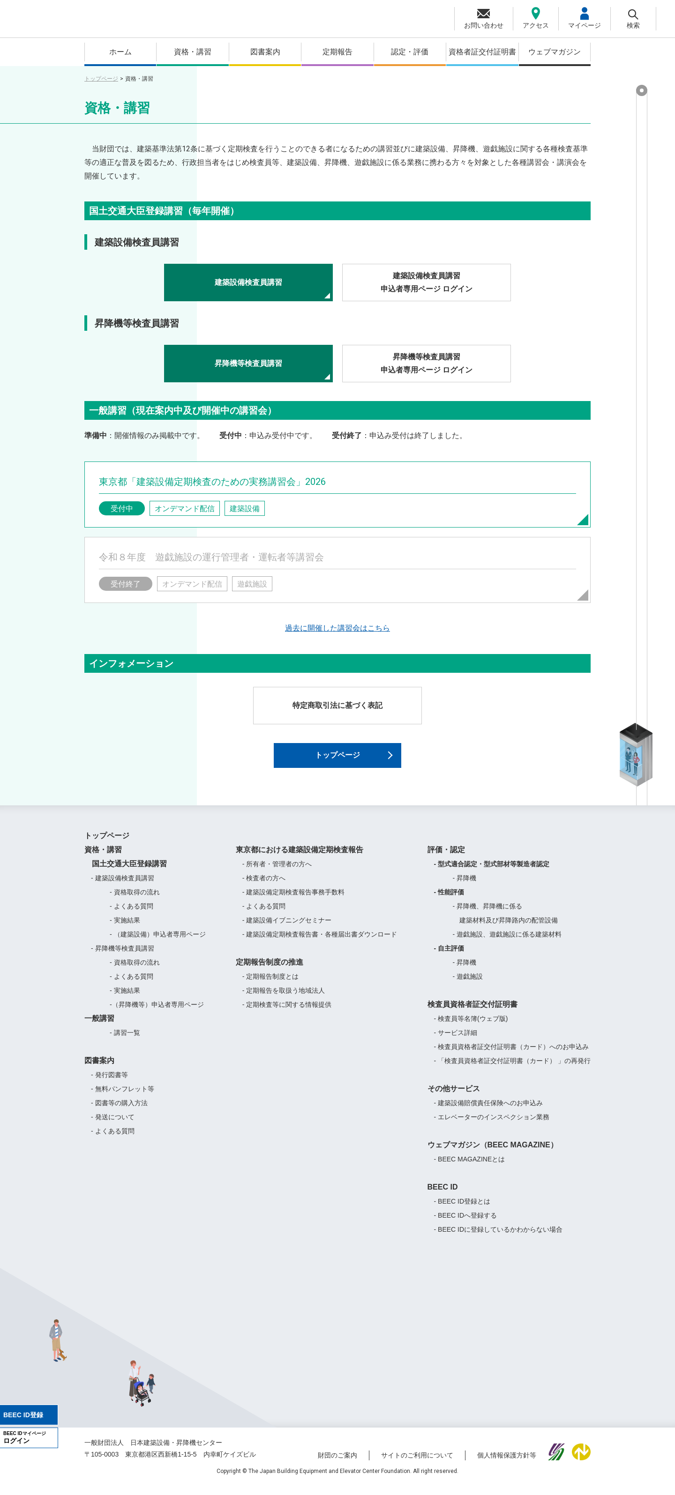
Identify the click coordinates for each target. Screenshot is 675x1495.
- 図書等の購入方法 (119, 1111)
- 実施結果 (125, 928)
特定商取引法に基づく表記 (337, 705)
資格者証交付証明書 (482, 52)
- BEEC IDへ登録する (465, 1223)
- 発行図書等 (109, 1083)
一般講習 (99, 1027)
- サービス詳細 (456, 1041)
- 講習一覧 (125, 1041)
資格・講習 (192, 52)
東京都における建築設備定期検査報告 (299, 858)
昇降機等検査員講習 (248, 363)
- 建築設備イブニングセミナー (287, 928)
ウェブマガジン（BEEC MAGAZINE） (493, 1153)
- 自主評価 (449, 956)
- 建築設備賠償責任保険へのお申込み (488, 1111)
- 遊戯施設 (468, 985)
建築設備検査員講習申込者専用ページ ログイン (426, 282)
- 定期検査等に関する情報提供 (287, 1013)
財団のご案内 (337, 1463)
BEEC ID (443, 1195)
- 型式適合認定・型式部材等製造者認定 (492, 872)
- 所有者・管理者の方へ (277, 872)
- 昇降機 (465, 886)
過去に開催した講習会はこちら (337, 628)
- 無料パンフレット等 (122, 1097)
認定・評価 (409, 52)
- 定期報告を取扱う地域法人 (283, 999)
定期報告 (337, 52)
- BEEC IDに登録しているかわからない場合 (498, 1238)
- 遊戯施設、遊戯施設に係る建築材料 (507, 942)
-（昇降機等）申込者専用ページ (157, 1013)
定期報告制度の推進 (269, 970)
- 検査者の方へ (264, 886)
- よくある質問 (131, 914)
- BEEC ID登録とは (462, 1209)
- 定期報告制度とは (270, 985)
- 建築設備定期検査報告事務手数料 (293, 900)
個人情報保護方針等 (506, 1463)
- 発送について (113, 1125)
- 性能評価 (449, 900)
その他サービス (454, 1097)
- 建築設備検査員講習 (122, 886)
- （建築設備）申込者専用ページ (158, 942)
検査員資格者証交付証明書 (473, 1013)
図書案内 (265, 52)
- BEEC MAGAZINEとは (469, 1167)
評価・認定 (446, 858)
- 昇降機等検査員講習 (122, 956)
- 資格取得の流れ (135, 900)
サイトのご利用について (417, 1463)
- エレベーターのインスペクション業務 (492, 1125)
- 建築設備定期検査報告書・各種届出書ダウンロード (320, 942)
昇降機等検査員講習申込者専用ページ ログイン (426, 363)
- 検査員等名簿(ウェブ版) (471, 1027)
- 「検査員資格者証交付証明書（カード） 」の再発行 (512, 1069)
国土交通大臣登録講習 (125, 872)
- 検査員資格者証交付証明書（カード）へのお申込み (511, 1055)
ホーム (120, 52)
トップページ (101, 78)
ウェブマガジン (554, 52)
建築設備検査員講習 (248, 282)
